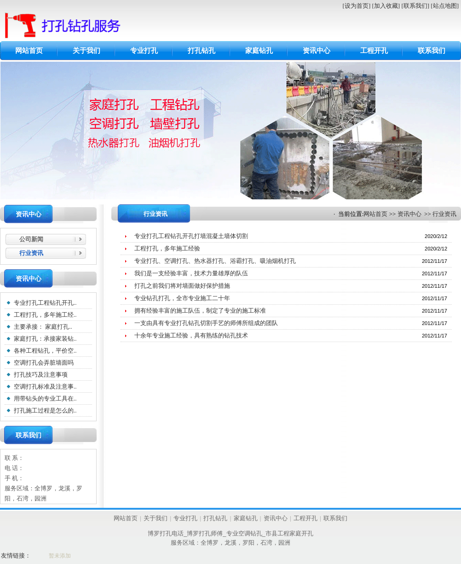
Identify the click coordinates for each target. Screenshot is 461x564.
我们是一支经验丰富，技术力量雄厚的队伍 (191, 273)
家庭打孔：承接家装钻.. (45, 338)
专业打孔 (144, 50)
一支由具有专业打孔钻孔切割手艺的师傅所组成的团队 (206, 323)
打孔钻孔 (201, 50)
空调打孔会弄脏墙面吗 (44, 362)
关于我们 (86, 50)
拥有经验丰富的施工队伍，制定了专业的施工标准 (200, 310)
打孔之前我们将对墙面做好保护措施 (182, 285)
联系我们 (431, 50)
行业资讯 (444, 213)
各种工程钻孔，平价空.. (45, 350)
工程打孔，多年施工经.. (45, 314)
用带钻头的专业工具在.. (45, 398)
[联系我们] (415, 5)
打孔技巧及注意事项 (41, 374)
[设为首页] (357, 5)
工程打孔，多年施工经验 (167, 248)
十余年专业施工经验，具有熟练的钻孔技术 (191, 335)
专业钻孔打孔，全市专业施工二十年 (182, 298)
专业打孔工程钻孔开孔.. (45, 302)
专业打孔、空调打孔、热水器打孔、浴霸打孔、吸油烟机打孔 (215, 260)
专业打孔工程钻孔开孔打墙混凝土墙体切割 (191, 236)
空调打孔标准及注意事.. (45, 386)
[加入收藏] (386, 5)
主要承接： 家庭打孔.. (43, 326)
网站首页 (29, 50)
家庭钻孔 (259, 50)
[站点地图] (445, 5)
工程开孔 (374, 50)
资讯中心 (316, 50)
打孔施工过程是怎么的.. (45, 410)
